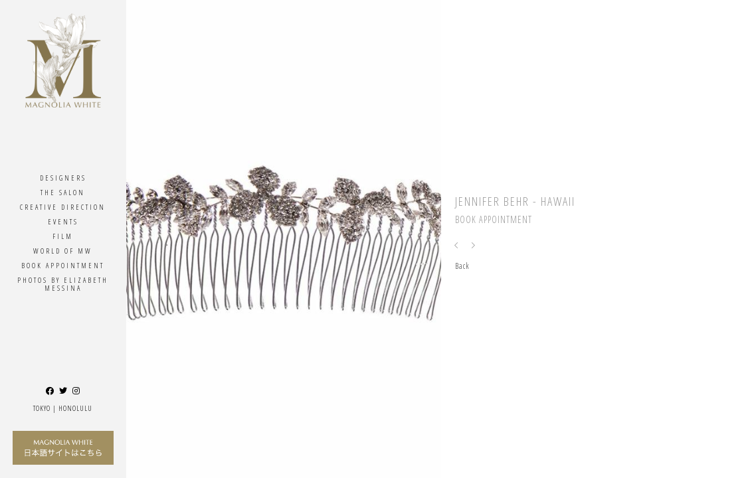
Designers (63, 178)
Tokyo (41, 408)
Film (62, 236)
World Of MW (62, 251)
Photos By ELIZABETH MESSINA (62, 284)
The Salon (63, 192)
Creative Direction (63, 207)
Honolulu (75, 408)
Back (462, 266)
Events (63, 221)
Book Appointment (62, 265)
